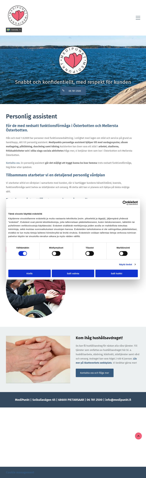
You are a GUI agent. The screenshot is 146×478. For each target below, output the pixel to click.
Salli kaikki (116, 273)
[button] (138, 18)
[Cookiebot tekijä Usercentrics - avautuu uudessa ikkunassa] (125, 203)
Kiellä (29, 273)
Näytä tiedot (125, 264)
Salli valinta (73, 273)
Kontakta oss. (13, 163)
